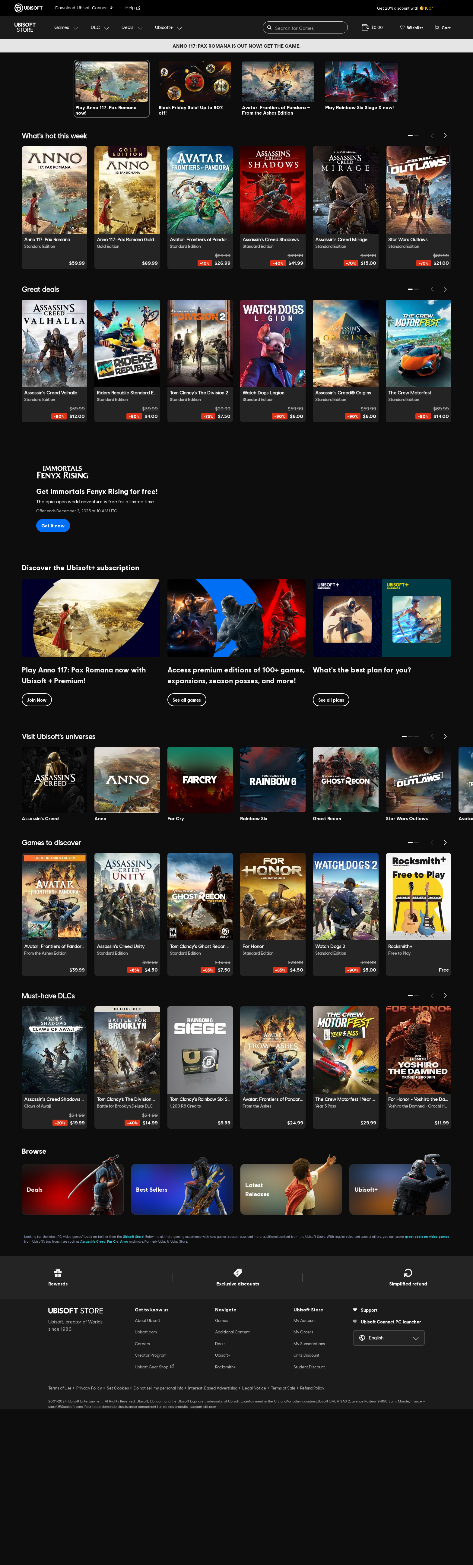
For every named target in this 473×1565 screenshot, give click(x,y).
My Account (305, 1476)
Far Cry (113, 1397)
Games (221, 1476)
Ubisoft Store (133, 1392)
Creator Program (151, 1510)
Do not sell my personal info (158, 1543)
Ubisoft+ (222, 1510)
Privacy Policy (89, 1543)
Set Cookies (118, 1543)
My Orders (303, 1487)
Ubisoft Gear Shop (154, 1522)
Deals (220, 1499)
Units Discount (306, 1510)
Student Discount (309, 1522)
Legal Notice (254, 1543)
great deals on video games (427, 1392)
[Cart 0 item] (443, 27)
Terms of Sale (283, 1543)
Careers (142, 1499)
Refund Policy (312, 1543)
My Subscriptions (309, 1499)
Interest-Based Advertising (212, 1543)
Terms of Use (59, 1543)
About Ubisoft (147, 1476)
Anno (124, 1397)
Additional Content (232, 1487)
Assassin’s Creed (93, 1397)
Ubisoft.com (146, 1487)
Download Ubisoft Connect (84, 7)
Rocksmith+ (225, 1522)
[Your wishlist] (411, 27)
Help (133, 7)
